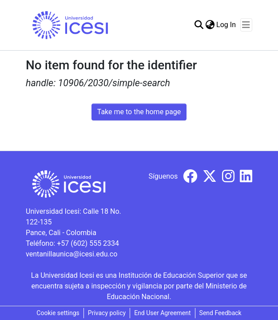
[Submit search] (198, 25)
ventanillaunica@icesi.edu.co (71, 254)
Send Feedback (220, 312)
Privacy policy (107, 312)
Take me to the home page (139, 112)
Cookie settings (57, 312)
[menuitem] (209, 25)
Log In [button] (226, 24)
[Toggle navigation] (246, 25)
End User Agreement (162, 312)
